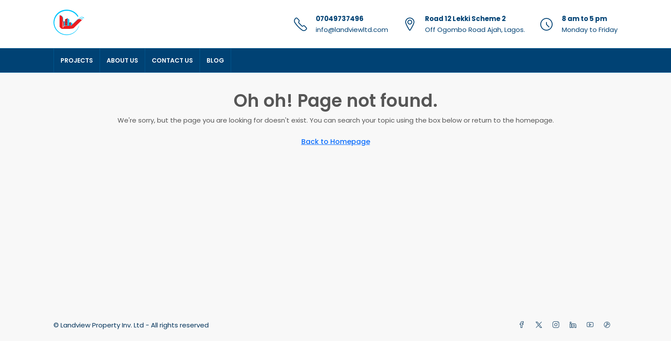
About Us (122, 60)
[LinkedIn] (575, 325)
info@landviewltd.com (352, 29)
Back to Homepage (335, 142)
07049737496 (340, 18)
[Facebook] (523, 325)
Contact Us (172, 60)
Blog (215, 60)
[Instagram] (558, 325)
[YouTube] (592, 325)
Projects (77, 60)
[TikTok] (609, 325)
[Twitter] (540, 325)
